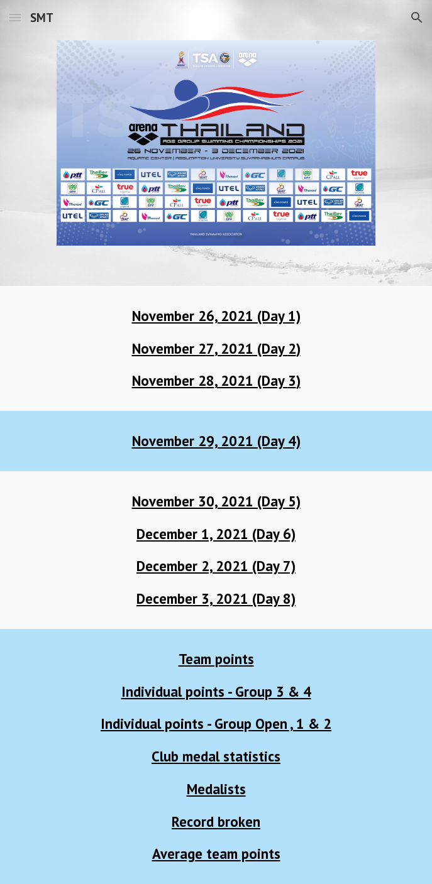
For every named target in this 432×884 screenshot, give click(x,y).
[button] (15, 17)
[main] (216, 348)
